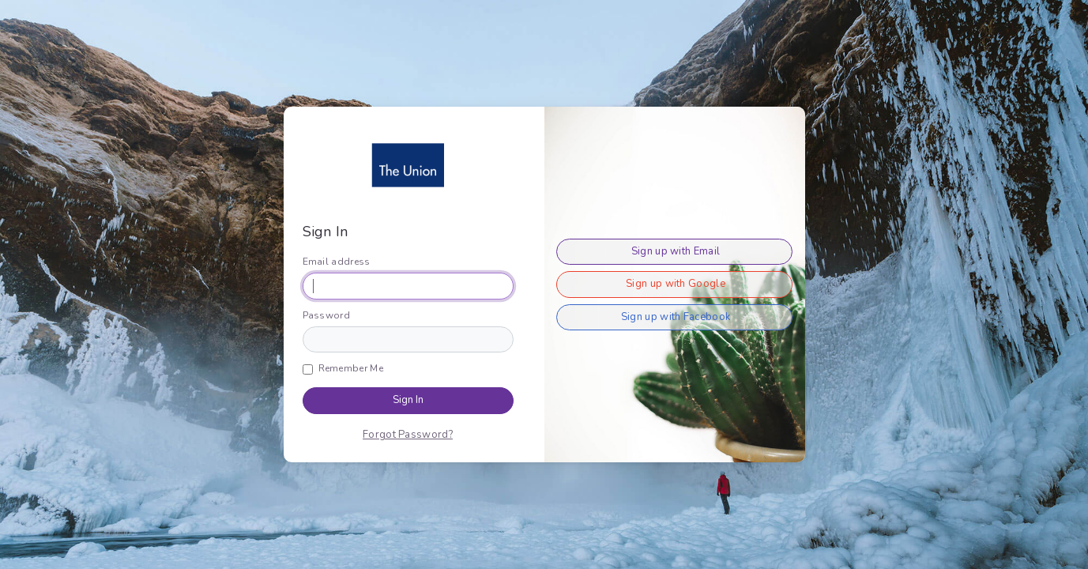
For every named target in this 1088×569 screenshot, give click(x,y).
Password (326, 315)
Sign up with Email (675, 251)
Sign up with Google (675, 284)
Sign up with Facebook (675, 317)
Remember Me (350, 368)
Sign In (408, 400)
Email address (337, 261)
